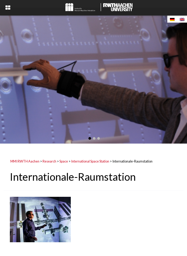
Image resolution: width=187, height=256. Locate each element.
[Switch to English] (182, 19)
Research (49, 161)
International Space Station (90, 161)
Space (63, 161)
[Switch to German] (172, 19)
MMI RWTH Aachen (24, 161)
